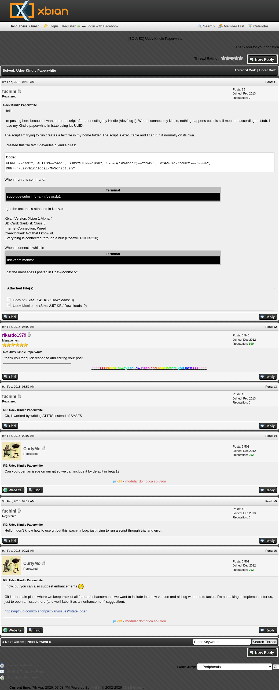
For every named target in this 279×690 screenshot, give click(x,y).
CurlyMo (32, 448)
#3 (275, 386)
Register (69, 26)
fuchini (9, 91)
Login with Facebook (102, 26)
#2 (275, 326)
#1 (275, 81)
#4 (275, 435)
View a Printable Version (23, 665)
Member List (234, 26)
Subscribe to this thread (22, 677)
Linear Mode (267, 70)
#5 (275, 501)
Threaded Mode (245, 70)
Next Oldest (14, 642)
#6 (275, 550)
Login (53, 26)
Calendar (260, 26)
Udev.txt (19, 300)
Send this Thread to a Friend (25, 671)
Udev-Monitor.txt (25, 306)
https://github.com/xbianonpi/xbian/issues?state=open (46, 611)
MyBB (95, 687)
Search (209, 26)
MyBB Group (133, 687)
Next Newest (37, 642)
